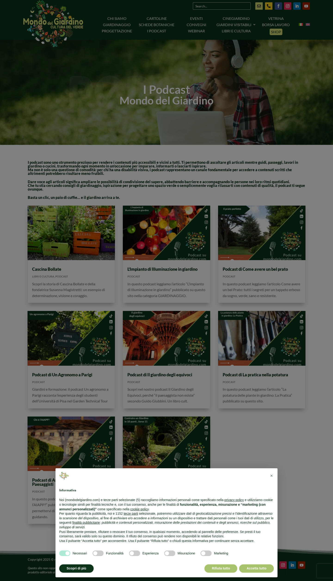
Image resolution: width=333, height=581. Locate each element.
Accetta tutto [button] (256, 568)
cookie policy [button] (139, 509)
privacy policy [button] (234, 500)
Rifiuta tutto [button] (221, 568)
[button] (271, 475)
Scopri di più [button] (76, 568)
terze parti (131, 513)
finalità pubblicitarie (86, 522)
